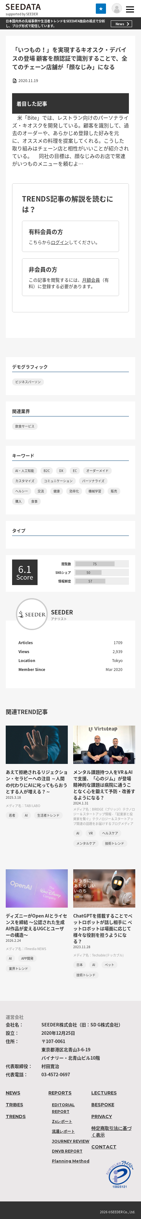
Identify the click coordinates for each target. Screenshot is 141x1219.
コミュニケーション (58, 480)
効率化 (74, 491)
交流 (41, 491)
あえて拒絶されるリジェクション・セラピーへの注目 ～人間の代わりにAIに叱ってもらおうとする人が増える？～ (37, 782)
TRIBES (14, 1105)
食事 (34, 501)
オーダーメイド (97, 470)
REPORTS (60, 1093)
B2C (47, 470)
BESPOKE (102, 1105)
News (120, 23)
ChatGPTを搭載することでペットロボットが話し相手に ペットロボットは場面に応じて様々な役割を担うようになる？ (102, 928)
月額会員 (91, 280)
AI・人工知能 (24, 470)
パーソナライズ (93, 480)
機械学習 (94, 491)
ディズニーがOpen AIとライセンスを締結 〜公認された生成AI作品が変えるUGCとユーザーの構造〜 (36, 925)
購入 (18, 501)
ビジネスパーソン (28, 381)
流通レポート (63, 1131)
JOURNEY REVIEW (70, 1141)
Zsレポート (62, 1121)
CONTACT (103, 1147)
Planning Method (70, 1161)
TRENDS (16, 1116)
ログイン (60, 242)
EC (75, 470)
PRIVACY (101, 1116)
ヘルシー (21, 491)
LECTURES (104, 1093)
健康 (56, 491)
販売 (114, 491)
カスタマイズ (24, 480)
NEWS (13, 1093)
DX (61, 470)
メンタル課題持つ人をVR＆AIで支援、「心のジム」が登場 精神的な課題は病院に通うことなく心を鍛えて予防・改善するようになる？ (104, 785)
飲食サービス (24, 426)
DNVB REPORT (67, 1151)
